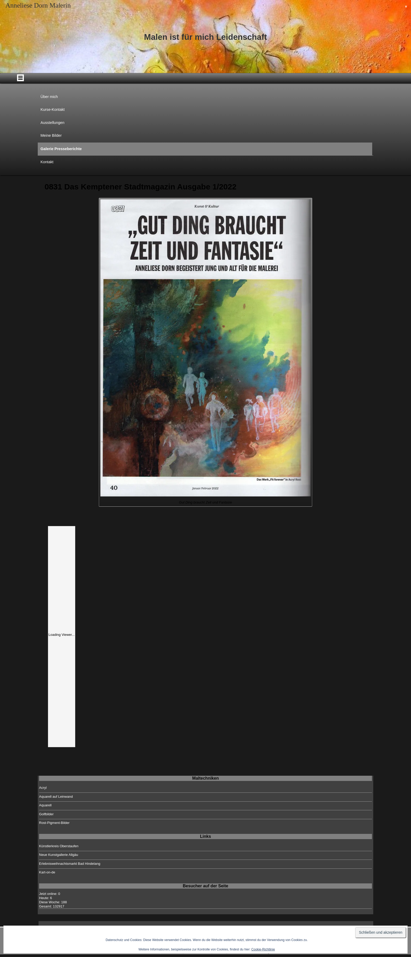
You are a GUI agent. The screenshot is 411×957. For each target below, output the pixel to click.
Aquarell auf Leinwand (56, 797)
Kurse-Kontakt (53, 109)
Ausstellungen (52, 123)
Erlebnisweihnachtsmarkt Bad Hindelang (69, 864)
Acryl (43, 788)
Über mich (49, 97)
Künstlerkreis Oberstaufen (58, 846)
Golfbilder (46, 814)
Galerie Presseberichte (61, 149)
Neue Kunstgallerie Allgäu (58, 855)
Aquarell (45, 805)
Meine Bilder (51, 135)
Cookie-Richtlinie (263, 949)
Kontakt (47, 162)
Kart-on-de (47, 872)
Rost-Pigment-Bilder (54, 823)
